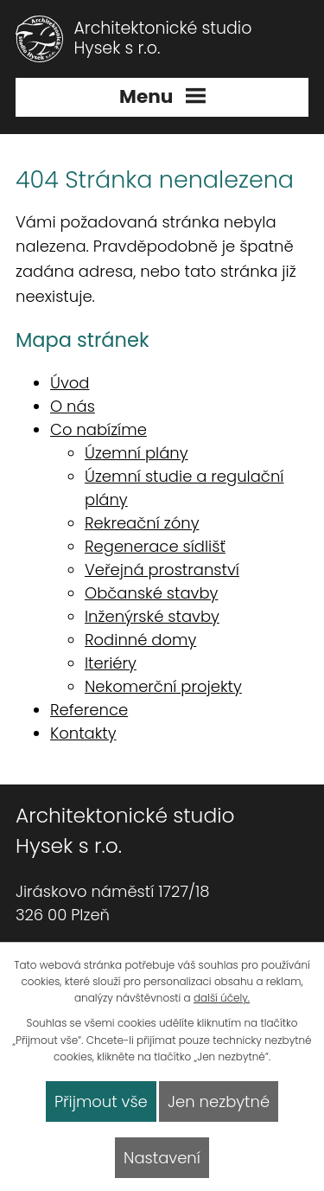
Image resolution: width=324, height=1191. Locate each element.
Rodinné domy (140, 639)
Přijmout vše (101, 1101)
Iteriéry (111, 663)
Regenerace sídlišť (155, 546)
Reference (89, 709)
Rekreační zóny (142, 523)
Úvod (69, 383)
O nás (72, 406)
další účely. (222, 997)
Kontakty (83, 733)
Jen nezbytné (219, 1101)
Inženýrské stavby (152, 616)
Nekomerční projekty (163, 686)
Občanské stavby (151, 593)
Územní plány (136, 453)
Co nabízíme (98, 429)
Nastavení (162, 1158)
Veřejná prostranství (162, 569)
